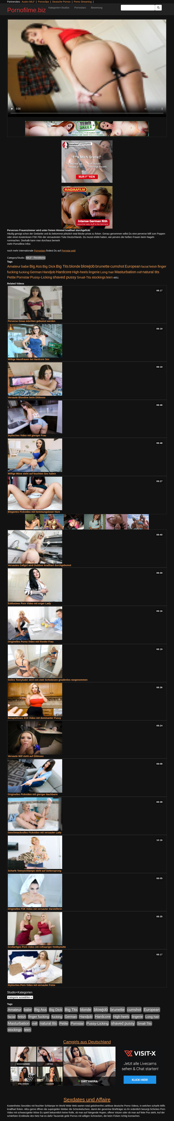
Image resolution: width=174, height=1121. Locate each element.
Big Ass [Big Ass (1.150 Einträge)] (36, 266)
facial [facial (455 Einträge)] (145, 266)
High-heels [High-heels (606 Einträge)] (80, 272)
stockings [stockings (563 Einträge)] (99, 277)
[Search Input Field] (138, 8)
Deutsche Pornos (61, 1)
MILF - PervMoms (35, 257)
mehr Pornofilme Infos (18, 243)
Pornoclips (43, 1)
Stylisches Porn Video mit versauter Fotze (31, 985)
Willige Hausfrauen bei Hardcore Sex (28, 359)
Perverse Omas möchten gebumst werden (31, 321)
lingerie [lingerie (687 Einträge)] (94, 272)
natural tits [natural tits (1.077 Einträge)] (150, 272)
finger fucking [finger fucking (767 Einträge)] (38, 1017)
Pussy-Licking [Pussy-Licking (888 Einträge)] (41, 277)
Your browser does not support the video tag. (87, 68)
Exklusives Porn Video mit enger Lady (29, 603)
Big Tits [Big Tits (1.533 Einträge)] (62, 266)
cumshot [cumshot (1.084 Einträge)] (117, 266)
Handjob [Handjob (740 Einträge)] (48, 272)
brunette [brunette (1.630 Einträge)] (102, 266)
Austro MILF (28, 1)
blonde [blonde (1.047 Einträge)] (74, 266)
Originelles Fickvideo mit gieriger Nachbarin (33, 794)
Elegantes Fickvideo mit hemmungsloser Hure (34, 511)
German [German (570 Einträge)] (36, 272)
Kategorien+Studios (58, 7)
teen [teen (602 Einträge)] (109, 277)
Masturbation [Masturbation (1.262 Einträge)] (125, 272)
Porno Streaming (83, 1)
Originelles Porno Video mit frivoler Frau (31, 641)
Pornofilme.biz (26, 10)
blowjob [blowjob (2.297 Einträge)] (88, 266)
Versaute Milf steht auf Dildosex (26, 756)
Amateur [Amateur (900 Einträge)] (14, 266)
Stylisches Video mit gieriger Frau (27, 435)
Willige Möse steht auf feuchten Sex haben (32, 473)
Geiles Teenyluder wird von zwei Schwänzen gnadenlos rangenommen (48, 679)
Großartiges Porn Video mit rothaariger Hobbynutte (37, 947)
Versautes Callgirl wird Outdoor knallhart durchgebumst (39, 565)
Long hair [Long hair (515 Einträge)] (107, 272)
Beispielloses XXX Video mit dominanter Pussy (34, 718)
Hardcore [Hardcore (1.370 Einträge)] (64, 272)
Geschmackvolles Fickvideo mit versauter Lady (34, 832)
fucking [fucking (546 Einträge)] (24, 272)
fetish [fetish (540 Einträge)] (153, 266)
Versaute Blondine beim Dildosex (26, 397)
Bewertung (96, 7)
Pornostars (80, 7)
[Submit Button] (158, 8)
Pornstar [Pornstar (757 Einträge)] (23, 277)
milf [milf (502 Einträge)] (139, 272)
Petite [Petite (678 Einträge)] (11, 277)
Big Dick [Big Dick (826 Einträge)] (48, 266)
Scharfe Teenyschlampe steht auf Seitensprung (34, 870)
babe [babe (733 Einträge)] (25, 266)
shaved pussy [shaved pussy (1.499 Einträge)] (64, 277)
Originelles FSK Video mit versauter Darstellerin (35, 909)
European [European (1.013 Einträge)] (133, 266)
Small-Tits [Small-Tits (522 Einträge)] (84, 277)
